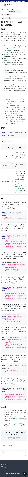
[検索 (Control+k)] (25, 4)
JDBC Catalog (18, 190)
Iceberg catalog (8, 50)
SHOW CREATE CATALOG (16, 419)
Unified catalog (8, 85)
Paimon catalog (8, 77)
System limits (22, 156)
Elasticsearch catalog (9, 69)
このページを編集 (6, 446)
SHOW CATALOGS (19, 413)
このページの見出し (7, 18)
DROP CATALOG (16, 425)
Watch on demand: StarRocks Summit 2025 (13, 1)
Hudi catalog (7, 54)
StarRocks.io (4, 464)
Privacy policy (5, 467)
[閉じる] (27, 1)
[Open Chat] (25, 474)
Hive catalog (7, 46)
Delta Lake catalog (9, 58)
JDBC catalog (7, 62)
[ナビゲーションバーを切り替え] (2, 5)
